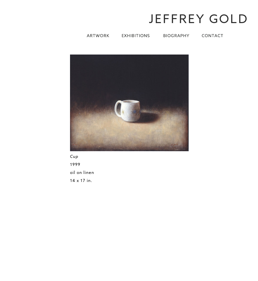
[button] (98, 33)
